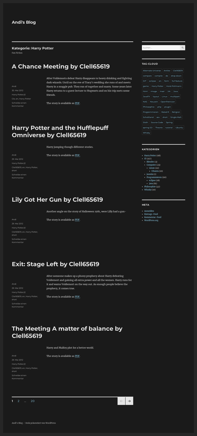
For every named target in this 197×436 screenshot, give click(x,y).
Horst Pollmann (173, 86)
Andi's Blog (24, 22)
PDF (77, 103)
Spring (169, 122)
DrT (144, 81)
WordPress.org (151, 220)
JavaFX (146, 96)
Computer (151, 165)
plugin (167, 107)
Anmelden (149, 211)
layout (156, 96)
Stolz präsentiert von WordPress (40, 423)
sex (158, 117)
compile (159, 76)
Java (175, 91)
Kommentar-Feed (152, 217)
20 (34, 401)
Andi (14, 86)
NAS (145, 101)
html (145, 91)
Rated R (165, 112)
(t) (24, 94)
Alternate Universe (152, 70)
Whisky (146, 133)
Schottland (148, 117)
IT (145, 158)
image (154, 91)
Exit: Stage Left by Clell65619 (55, 264)
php (159, 107)
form (166, 81)
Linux (164, 96)
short (14, 170)
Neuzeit (154, 101)
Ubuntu (179, 127)
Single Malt (175, 117)
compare (147, 76)
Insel (162, 91)
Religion (176, 112)
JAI (168, 91)
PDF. (77, 155)
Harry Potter (17, 94)
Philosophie (148, 107)
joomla (150, 174)
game (146, 86)
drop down (176, 76)
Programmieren (150, 112)
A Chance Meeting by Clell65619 (61, 66)
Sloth (145, 122)
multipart (175, 96)
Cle (13, 98)
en (17, 98)
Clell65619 (16, 167)
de (167, 76)
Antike (167, 70)
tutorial (169, 127)
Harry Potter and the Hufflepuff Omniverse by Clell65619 (60, 131)
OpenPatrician (168, 101)
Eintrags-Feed (151, 214)
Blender (150, 162)
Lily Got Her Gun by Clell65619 (57, 199)
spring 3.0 (147, 127)
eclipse (152, 81)
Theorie (159, 127)
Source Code (157, 122)
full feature (177, 81)
